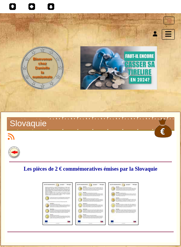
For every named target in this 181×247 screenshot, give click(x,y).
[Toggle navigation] (169, 20)
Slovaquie (29, 124)
